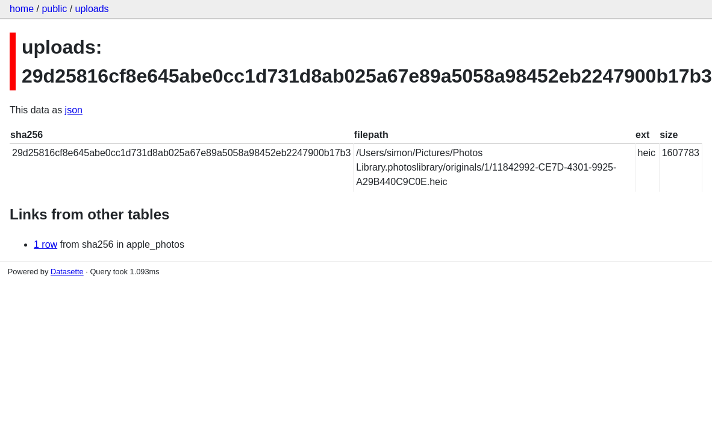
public (54, 9)
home (22, 9)
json (74, 110)
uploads (92, 9)
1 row (45, 244)
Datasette (67, 271)
